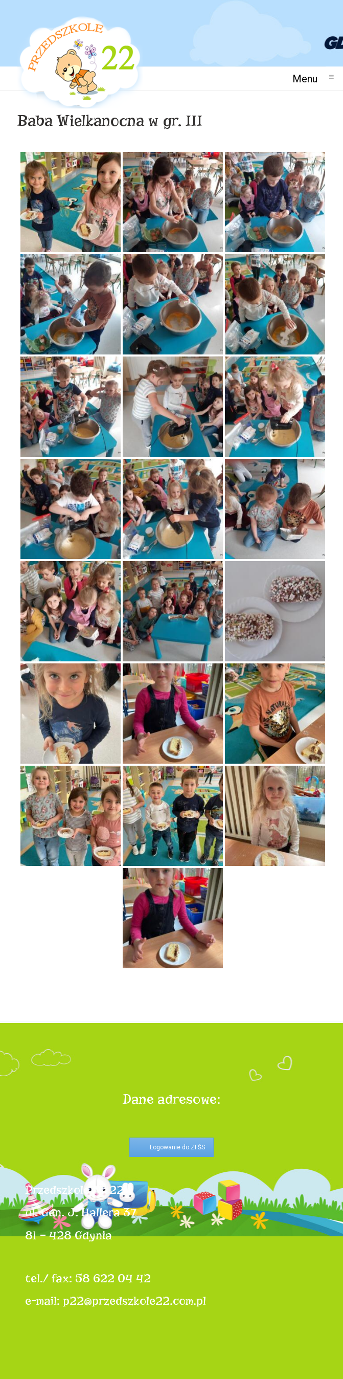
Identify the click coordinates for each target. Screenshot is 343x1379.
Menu (309, 78)
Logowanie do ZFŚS (177, 1147)
